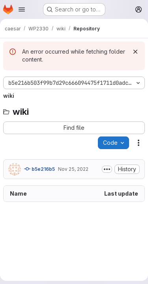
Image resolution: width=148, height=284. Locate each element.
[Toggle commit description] (107, 169)
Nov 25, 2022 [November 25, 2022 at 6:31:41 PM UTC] (73, 169)
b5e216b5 (39, 169)
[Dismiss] (135, 51)
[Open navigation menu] (21, 9)
